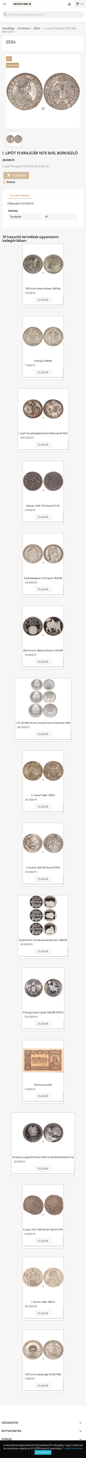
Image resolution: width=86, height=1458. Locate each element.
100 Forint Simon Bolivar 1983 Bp (43, 288)
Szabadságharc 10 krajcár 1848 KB (43, 578)
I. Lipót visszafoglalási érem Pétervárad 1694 (43, 433)
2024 (11, 42)
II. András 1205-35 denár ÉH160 (43, 867)
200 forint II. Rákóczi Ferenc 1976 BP (43, 650)
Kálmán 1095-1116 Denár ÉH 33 (43, 505)
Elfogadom (43, 1452)
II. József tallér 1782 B (43, 795)
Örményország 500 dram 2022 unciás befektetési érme (43, 1157)
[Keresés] (43, 14)
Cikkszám (13, 203)
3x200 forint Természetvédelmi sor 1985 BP (43, 940)
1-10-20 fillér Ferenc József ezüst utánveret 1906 (43, 722)
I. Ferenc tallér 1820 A (43, 1301)
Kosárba (16, 175)
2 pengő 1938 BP (43, 360)
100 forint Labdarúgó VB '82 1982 (43, 1374)
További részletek (73, 1448)
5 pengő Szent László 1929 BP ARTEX (43, 1012)
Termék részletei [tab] (20, 195)
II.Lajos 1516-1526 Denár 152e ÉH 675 (43, 1229)
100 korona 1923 (43, 1084)
